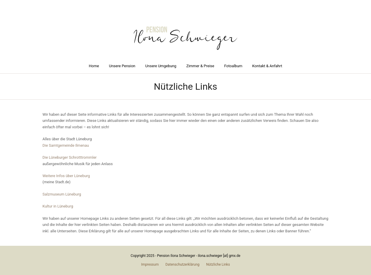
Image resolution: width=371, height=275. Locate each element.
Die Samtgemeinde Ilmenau (66, 145)
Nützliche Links (218, 264)
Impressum (149, 264)
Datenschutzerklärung (183, 264)
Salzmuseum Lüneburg (62, 194)
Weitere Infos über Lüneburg (66, 176)
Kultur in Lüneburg (58, 206)
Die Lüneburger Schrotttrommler (70, 157)
